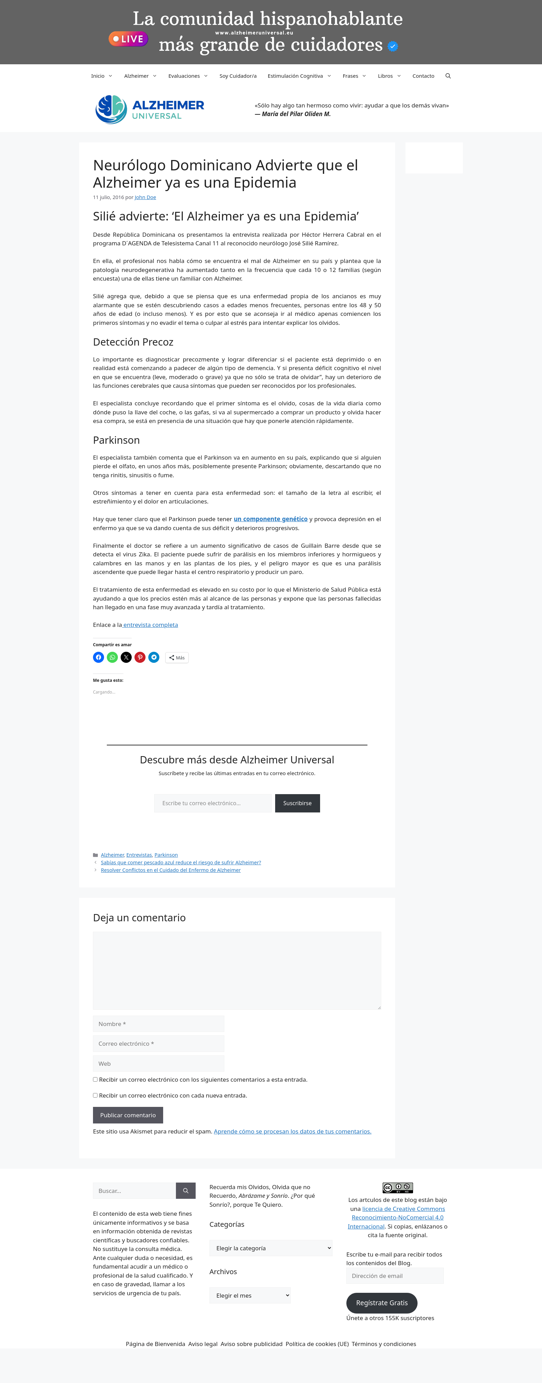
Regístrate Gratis (382, 1302)
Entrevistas (139, 855)
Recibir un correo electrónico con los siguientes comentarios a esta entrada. (203, 1079)
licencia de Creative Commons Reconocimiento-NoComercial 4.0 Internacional (396, 1217)
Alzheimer (143, 75)
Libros (392, 75)
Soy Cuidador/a (237, 75)
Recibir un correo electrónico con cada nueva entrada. (173, 1095)
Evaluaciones (191, 75)
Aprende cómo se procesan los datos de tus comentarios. (293, 1131)
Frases (358, 75)
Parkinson (166, 855)
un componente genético (271, 519)
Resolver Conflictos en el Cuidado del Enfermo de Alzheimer (171, 870)
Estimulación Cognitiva (302, 75)
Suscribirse (297, 803)
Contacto (423, 75)
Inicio (105, 75)
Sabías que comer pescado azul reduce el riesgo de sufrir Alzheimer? (181, 862)
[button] (448, 75)
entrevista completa (150, 625)
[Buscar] (186, 1191)
